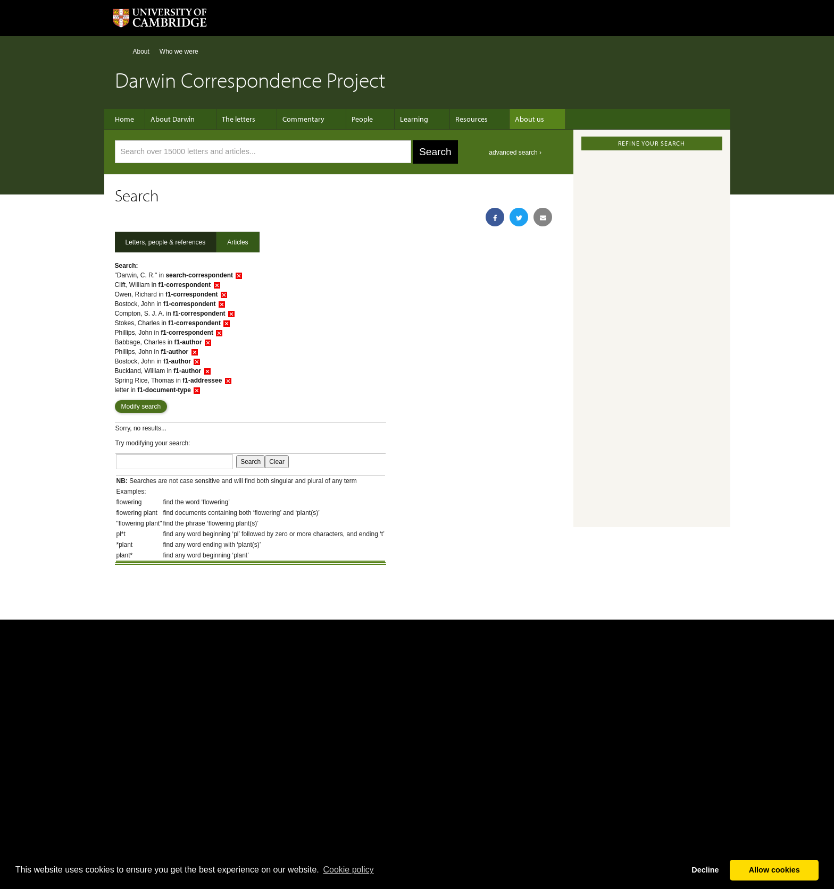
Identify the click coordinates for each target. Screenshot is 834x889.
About (141, 51)
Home (119, 51)
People (351, 119)
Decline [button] (705, 870)
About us (503, 119)
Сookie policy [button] (348, 869)
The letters (238, 119)
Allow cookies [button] (774, 870)
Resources (450, 119)
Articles (237, 242)
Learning (398, 119)
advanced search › (515, 152)
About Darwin (178, 119)
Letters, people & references (166, 242)
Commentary (298, 119)
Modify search (141, 406)
